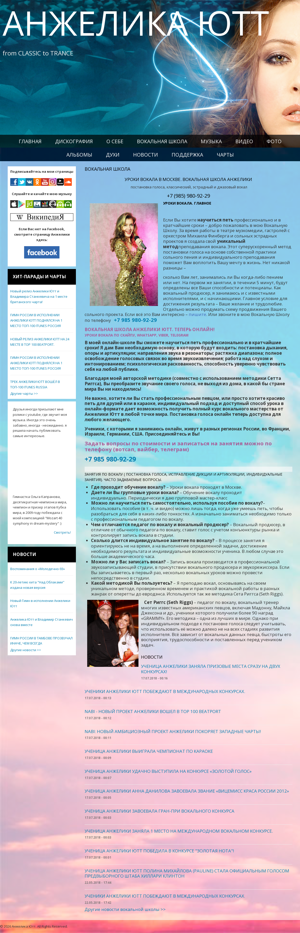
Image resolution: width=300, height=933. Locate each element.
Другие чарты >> (24, 393)
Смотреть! (62, 532)
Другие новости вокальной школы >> (125, 909)
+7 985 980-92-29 (110, 459)
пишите (197, 314)
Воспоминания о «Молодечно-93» (37, 568)
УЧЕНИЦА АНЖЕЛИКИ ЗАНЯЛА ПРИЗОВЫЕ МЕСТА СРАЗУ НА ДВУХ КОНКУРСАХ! (210, 669)
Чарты (225, 154)
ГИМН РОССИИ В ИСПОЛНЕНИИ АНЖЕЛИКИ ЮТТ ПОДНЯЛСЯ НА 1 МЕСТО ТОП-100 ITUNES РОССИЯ (36, 320)
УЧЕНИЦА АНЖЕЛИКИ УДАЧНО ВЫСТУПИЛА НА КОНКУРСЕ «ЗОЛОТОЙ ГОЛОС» (168, 771)
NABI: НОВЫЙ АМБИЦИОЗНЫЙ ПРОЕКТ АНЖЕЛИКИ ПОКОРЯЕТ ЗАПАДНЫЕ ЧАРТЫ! (173, 731)
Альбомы (79, 154)
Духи (112, 154)
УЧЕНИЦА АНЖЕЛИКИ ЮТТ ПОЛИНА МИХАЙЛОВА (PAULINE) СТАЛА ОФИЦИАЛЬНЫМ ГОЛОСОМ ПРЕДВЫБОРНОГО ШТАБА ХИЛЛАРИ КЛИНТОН (187, 873)
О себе (114, 141)
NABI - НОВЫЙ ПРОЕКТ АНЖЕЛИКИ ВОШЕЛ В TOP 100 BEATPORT (153, 711)
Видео (244, 141)
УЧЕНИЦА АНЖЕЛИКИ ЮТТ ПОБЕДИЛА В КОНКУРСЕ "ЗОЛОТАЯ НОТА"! (159, 851)
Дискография (74, 141)
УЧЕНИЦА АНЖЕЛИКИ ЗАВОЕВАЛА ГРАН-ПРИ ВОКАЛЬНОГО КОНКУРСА (159, 811)
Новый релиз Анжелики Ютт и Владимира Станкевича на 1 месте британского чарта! (38, 296)
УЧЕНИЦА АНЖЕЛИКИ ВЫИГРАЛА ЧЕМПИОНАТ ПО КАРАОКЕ (149, 751)
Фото (274, 141)
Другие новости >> (25, 650)
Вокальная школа (162, 141)
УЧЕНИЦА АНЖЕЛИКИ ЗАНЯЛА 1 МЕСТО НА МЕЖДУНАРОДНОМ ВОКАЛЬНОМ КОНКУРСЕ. (179, 831)
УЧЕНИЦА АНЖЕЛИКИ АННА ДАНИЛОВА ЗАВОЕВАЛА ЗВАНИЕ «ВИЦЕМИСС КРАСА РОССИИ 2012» (187, 791)
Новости (145, 154)
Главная (30, 141)
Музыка (211, 141)
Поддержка (187, 154)
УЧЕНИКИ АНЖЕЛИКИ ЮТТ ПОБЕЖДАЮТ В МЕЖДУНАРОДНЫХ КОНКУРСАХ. (165, 691)
